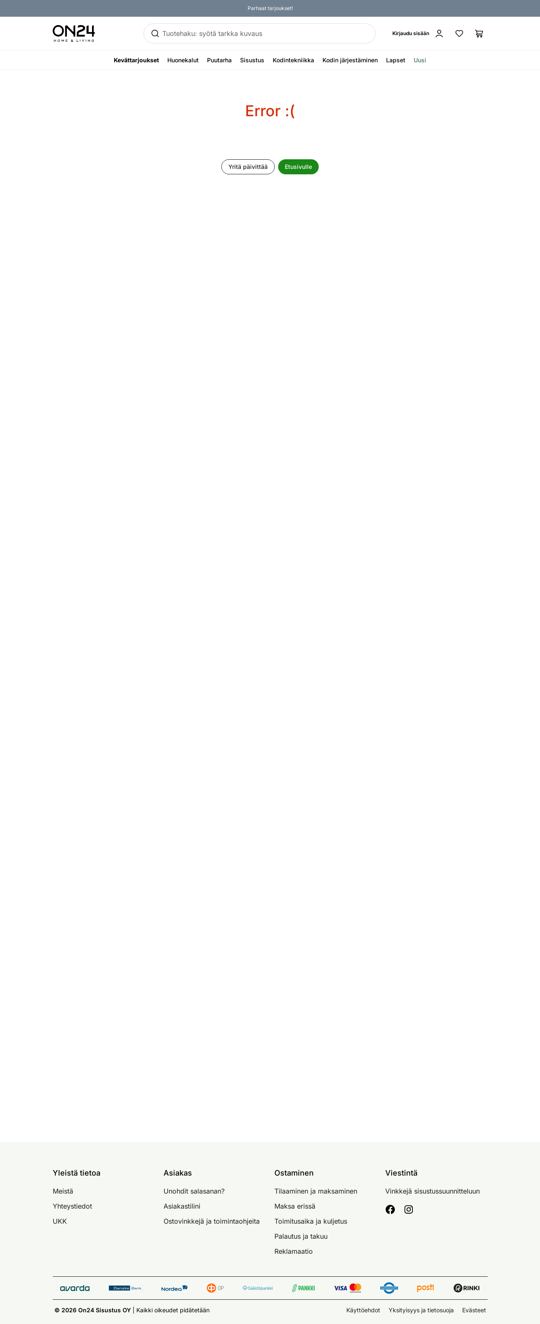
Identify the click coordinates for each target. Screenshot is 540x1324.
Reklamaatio (293, 1251)
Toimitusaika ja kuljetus (310, 1221)
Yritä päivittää (248, 166)
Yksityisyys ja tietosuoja (421, 1310)
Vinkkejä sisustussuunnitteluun (432, 1191)
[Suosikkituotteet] (459, 33)
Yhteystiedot (72, 1206)
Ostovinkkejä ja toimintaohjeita (212, 1221)
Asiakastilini (182, 1206)
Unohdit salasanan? (194, 1191)
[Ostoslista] (479, 33)
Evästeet (474, 1310)
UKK (60, 1221)
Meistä (63, 1191)
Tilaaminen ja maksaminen (315, 1191)
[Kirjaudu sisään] (418, 33)
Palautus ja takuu (301, 1236)
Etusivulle (298, 166)
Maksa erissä (294, 1206)
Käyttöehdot (363, 1310)
